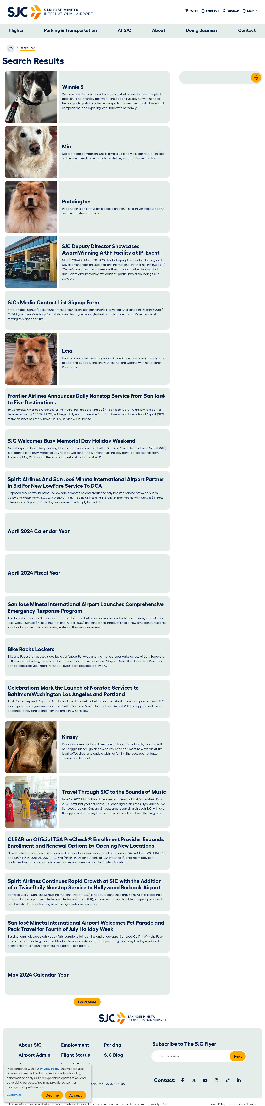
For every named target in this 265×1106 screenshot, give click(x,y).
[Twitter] (194, 1080)
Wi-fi (191, 10)
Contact (247, 30)
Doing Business (201, 30)
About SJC (30, 1045)
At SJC (124, 30)
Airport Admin (34, 1055)
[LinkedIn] (239, 1080)
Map (248, 11)
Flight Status (75, 1055)
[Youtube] (205, 1080)
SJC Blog (113, 1055)
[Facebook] (183, 1080)
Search (233, 10)
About (158, 30)
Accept (75, 1095)
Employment (75, 1045)
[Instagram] (216, 1080)
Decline (52, 1095)
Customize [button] (14, 1094)
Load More (87, 1002)
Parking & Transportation (70, 30)
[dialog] (47, 1083)
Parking (112, 1045)
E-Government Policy (243, 1104)
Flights (16, 30)
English (212, 11)
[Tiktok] (227, 1080)
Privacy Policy (217, 1104)
